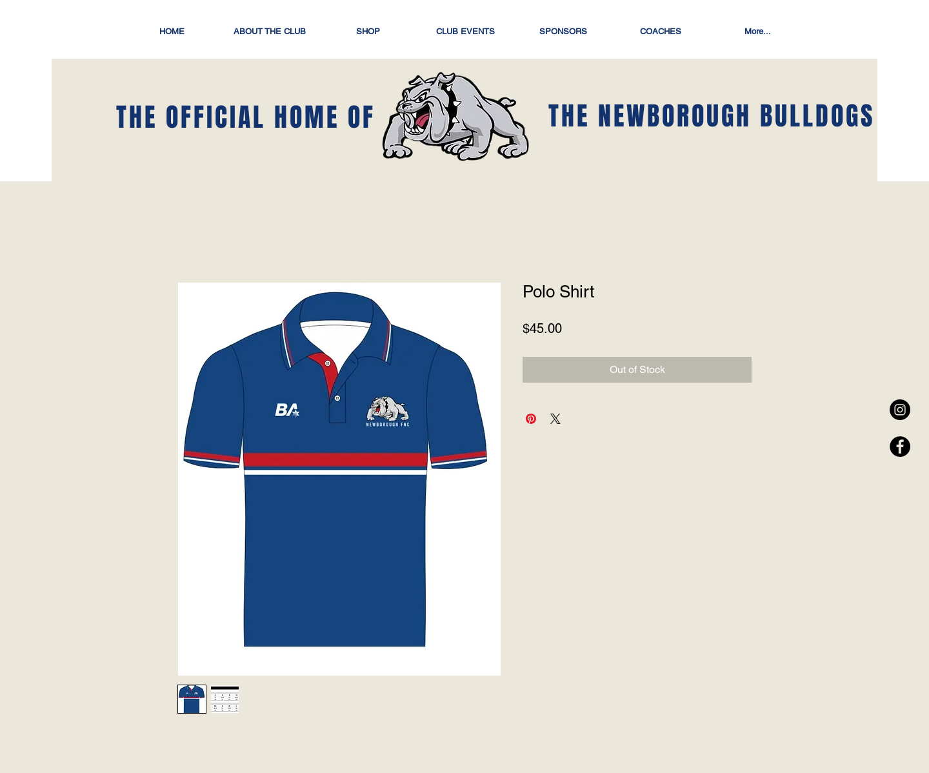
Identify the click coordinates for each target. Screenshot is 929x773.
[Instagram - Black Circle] (900, 409)
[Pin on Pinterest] (531, 419)
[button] (368, 31)
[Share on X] (555, 419)
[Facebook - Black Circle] (900, 446)
